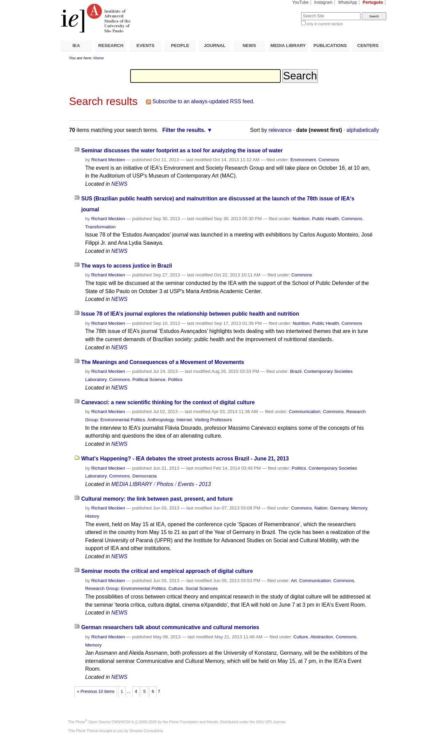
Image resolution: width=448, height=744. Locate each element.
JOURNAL (215, 45)
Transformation (100, 226)
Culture (175, 588)
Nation (321, 508)
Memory (359, 508)
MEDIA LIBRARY (288, 45)
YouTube (300, 2)
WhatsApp (347, 2)
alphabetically (362, 130)
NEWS (249, 45)
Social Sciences (202, 588)
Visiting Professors (213, 419)
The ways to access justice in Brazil (126, 266)
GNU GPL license (270, 722)
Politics (175, 379)
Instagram (323, 2)
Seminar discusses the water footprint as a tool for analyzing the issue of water (181, 150)
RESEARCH (110, 45)
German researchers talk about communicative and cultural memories (170, 627)
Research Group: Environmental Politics (125, 588)
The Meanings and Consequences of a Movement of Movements (162, 362)
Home (98, 58)
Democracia (145, 476)
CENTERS (368, 45)
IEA (76, 45)
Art (294, 580)
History (92, 516)
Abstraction (321, 636)
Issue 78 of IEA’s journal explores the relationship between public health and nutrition (190, 314)
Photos (165, 484)
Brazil (295, 371)
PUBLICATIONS (330, 45)
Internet (184, 419)
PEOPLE (180, 45)
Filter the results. (184, 130)
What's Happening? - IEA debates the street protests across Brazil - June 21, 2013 (185, 458)
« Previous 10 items (95, 691)
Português (373, 2)
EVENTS (146, 45)
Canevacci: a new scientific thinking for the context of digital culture (167, 402)
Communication (305, 411)
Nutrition (301, 218)
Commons (329, 159)
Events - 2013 (194, 484)
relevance (280, 130)
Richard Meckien (108, 159)
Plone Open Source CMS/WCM (103, 722)
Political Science (149, 379)
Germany (339, 508)
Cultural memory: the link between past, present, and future (157, 499)
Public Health (325, 218)
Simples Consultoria (146, 731)
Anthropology (161, 419)
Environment (303, 159)
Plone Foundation (183, 722)
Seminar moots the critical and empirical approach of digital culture (167, 571)
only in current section (325, 24)
